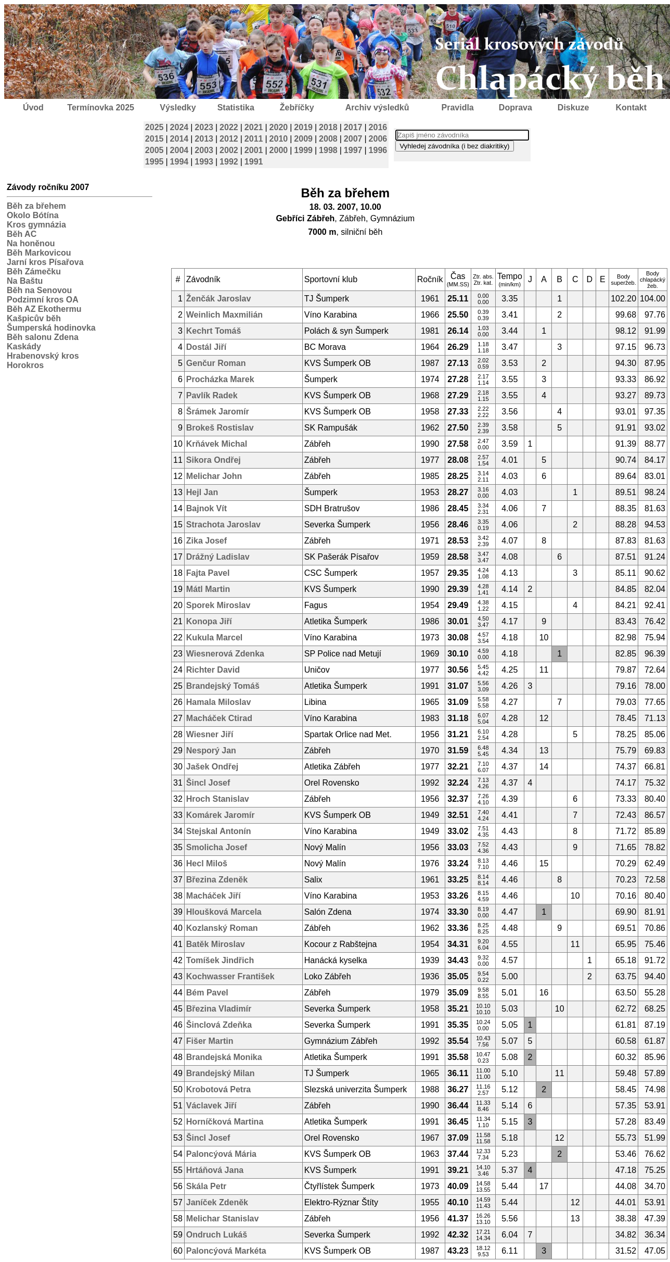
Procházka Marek (220, 379)
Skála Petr (206, 1186)
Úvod (33, 107)
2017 (353, 127)
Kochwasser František (230, 976)
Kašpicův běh (34, 318)
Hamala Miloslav (218, 702)
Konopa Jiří (209, 621)
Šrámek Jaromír (217, 411)
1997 (353, 150)
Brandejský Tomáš (223, 686)
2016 (378, 127)
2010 (278, 138)
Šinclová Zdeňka (219, 1024)
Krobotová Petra (218, 1089)
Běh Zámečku (34, 271)
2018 (328, 127)
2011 (253, 138)
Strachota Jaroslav (223, 524)
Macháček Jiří (213, 895)
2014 (179, 138)
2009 (303, 138)
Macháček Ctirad (219, 718)
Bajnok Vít (206, 508)
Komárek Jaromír (220, 815)
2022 (229, 127)
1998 (328, 150)
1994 (179, 161)
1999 (303, 150)
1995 (154, 161)
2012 (229, 138)
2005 (154, 150)
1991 (253, 161)
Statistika (235, 107)
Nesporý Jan (211, 750)
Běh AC (21, 234)
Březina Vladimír (218, 1008)
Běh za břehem (36, 205)
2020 (278, 127)
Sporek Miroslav (218, 605)
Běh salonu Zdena (43, 337)
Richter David (213, 669)
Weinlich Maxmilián (224, 314)
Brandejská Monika (224, 1057)
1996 (378, 150)
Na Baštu (25, 280)
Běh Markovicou (39, 252)
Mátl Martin (208, 589)
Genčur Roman (216, 363)
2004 (179, 150)
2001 (253, 150)
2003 (204, 150)
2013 (204, 138)
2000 (278, 150)
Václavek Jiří (211, 1105)
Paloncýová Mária (221, 1154)
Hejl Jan (202, 492)
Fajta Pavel (208, 573)
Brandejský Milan (220, 1073)
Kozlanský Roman (222, 928)
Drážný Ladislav (218, 556)
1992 (229, 161)
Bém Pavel (207, 992)
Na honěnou (31, 243)
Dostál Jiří (206, 347)
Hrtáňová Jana (214, 1170)
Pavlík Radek (212, 395)
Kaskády (24, 346)
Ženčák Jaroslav (218, 298)
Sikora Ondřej (213, 460)
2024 (179, 127)
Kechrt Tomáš (213, 330)
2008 (328, 138)
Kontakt (631, 107)
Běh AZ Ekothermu (44, 309)
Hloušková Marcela (224, 911)
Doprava (515, 107)
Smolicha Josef (216, 847)
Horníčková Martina (224, 1121)
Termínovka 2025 (100, 107)
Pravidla (457, 107)
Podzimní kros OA (43, 299)
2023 (204, 127)
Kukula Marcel (214, 637)
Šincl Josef (208, 782)
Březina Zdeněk (217, 879)
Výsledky (178, 107)
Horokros (25, 365)
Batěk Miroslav (215, 944)
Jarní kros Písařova (45, 262)
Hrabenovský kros (43, 355)
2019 (303, 127)
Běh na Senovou (39, 290)
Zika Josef (206, 540)
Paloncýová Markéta (226, 1250)
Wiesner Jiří (210, 734)
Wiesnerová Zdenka (225, 653)
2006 (378, 138)
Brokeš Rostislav (220, 427)
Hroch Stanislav (217, 798)
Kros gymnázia (36, 224)
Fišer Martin (210, 1041)
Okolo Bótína (33, 215)
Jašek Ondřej (212, 766)
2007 (353, 138)
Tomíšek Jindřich (220, 960)
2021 (253, 127)
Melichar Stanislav (222, 1218)
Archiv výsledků (377, 107)
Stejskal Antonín (218, 831)
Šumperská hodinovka (51, 327)
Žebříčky (297, 107)
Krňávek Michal (216, 443)
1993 (204, 161)
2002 (229, 150)
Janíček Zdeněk (217, 1202)
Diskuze (573, 107)
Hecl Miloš (206, 863)
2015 (154, 138)
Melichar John (214, 476)
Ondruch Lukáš (216, 1234)
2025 (154, 127)
